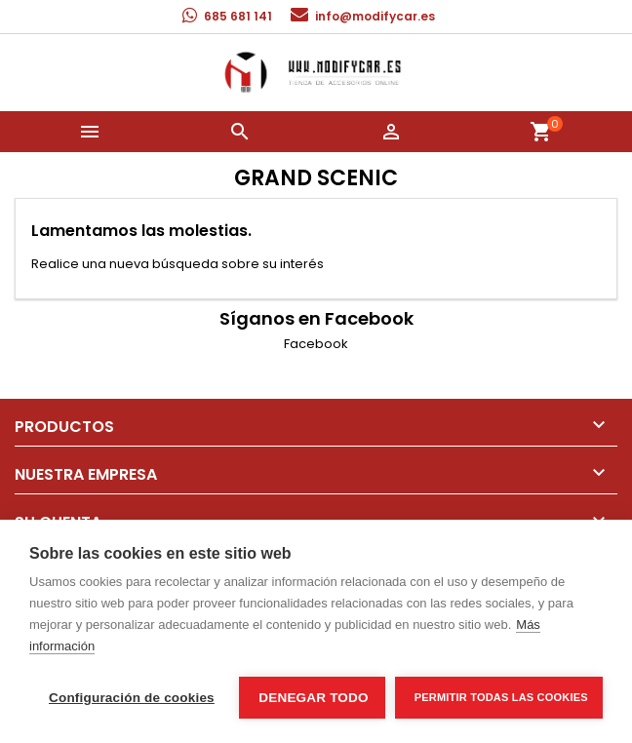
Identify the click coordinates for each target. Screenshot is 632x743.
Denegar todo (313, 697)
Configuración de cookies (132, 697)
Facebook (316, 343)
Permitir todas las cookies (501, 697)
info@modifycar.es (375, 16)
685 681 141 (238, 16)
